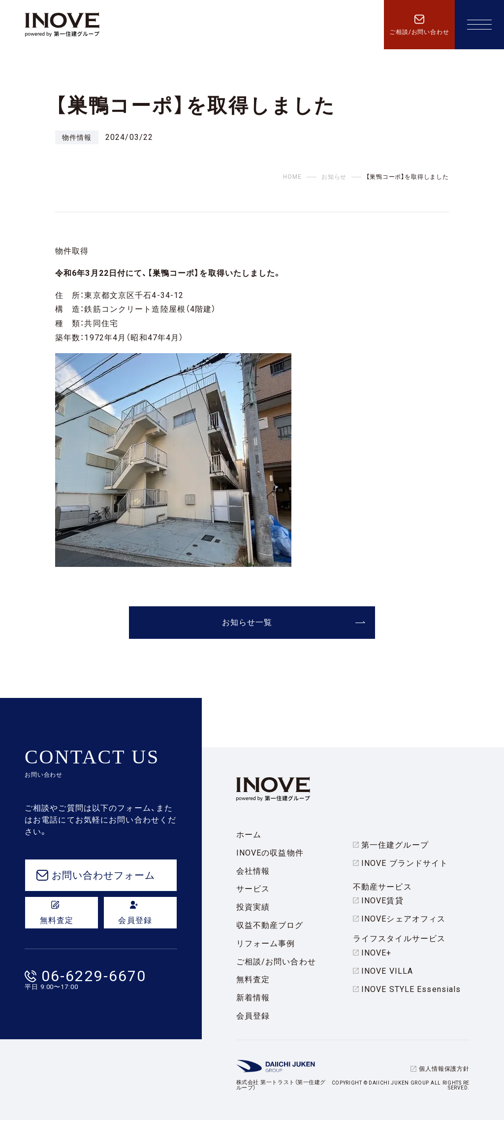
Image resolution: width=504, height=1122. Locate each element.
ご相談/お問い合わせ (276, 963)
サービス (253, 890)
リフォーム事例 (265, 945)
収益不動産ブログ (270, 927)
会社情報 (253, 872)
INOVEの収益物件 (270, 854)
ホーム (248, 836)
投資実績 (253, 909)
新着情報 (253, 999)
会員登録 (253, 1018)
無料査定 (253, 981)
